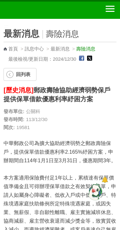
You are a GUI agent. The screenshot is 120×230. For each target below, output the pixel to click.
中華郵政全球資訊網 (40, 10)
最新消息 (60, 48)
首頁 (13, 48)
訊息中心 (34, 48)
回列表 (23, 74)
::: (2, 21)
